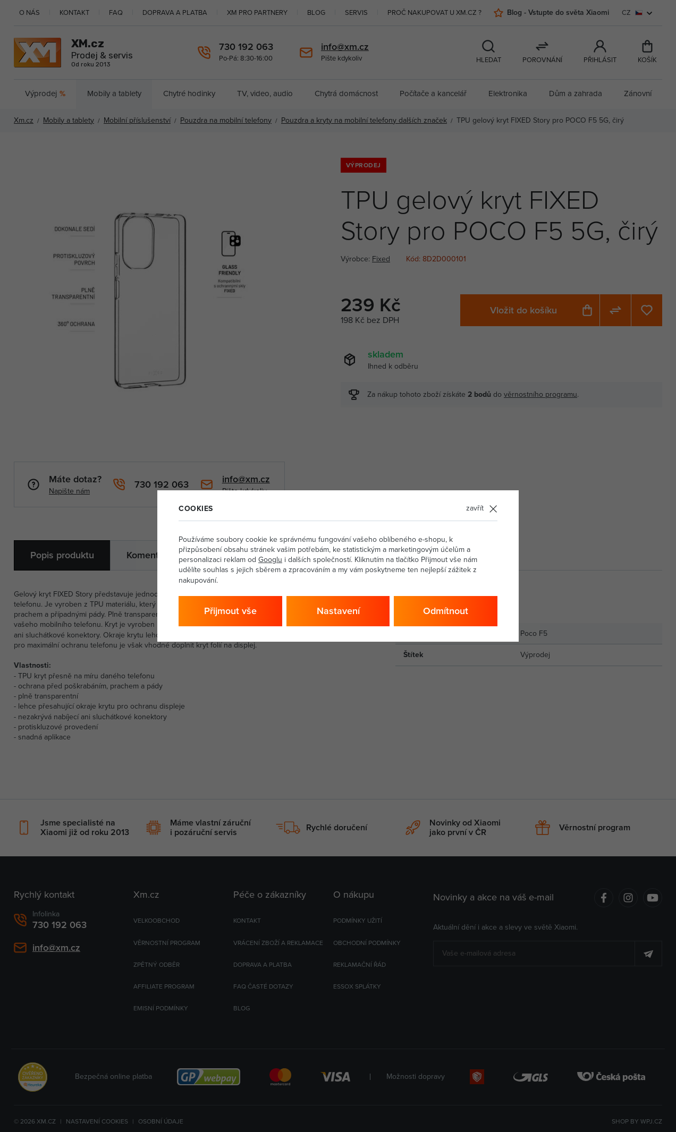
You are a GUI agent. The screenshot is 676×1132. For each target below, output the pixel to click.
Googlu (270, 559)
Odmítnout (445, 611)
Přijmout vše (230, 611)
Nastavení (338, 611)
